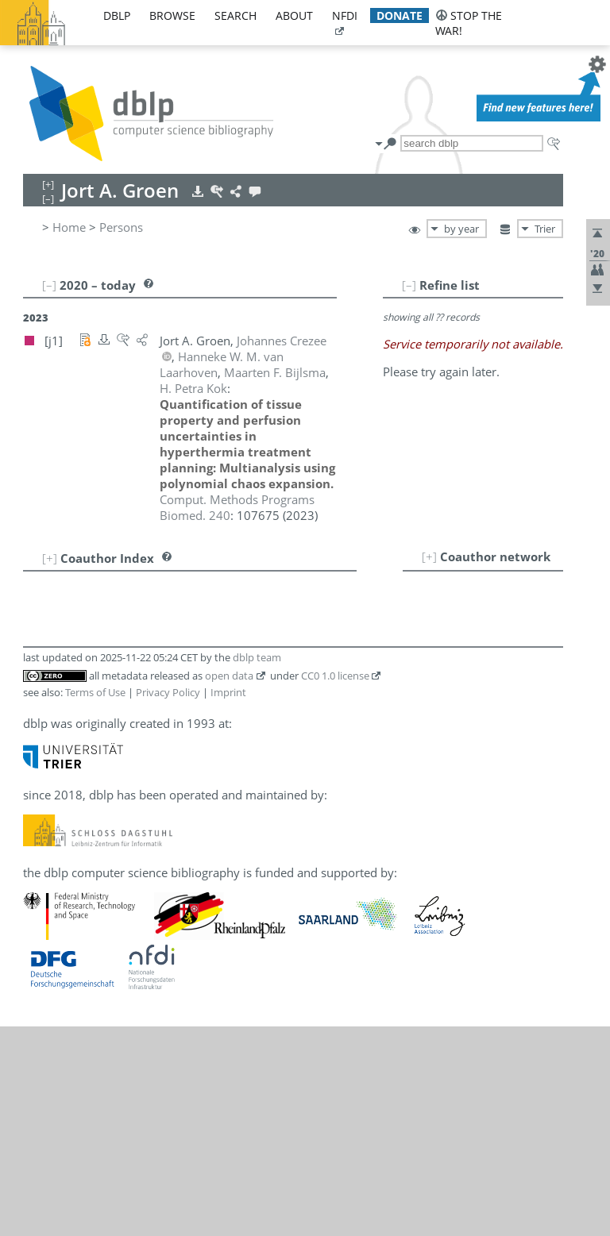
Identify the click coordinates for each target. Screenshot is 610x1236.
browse (172, 15)
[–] (409, 285)
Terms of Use (95, 692)
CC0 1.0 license (335, 675)
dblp (116, 15)
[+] (429, 556)
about (294, 15)
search (235, 15)
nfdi (344, 15)
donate (399, 15)
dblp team (257, 657)
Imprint (228, 692)
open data (229, 675)
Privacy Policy (168, 692)
